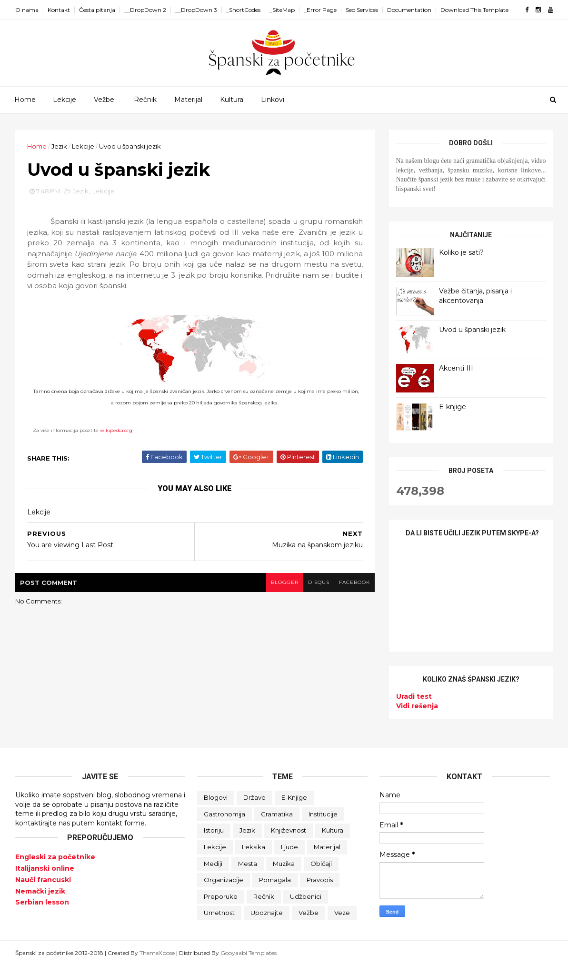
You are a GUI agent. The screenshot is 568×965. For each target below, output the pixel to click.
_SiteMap (282, 9)
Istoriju (214, 830)
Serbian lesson (42, 902)
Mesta (247, 863)
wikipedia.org (116, 430)
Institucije (323, 814)
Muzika (284, 863)
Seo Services (362, 9)
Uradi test (414, 696)
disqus (318, 582)
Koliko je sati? (461, 252)
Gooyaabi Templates (248, 952)
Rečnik (145, 99)
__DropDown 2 (145, 9)
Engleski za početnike (55, 857)
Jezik (59, 146)
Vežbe (104, 99)
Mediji (213, 863)
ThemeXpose (157, 952)
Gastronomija (224, 814)
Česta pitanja (97, 9)
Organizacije (223, 880)
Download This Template (474, 9)
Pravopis (320, 880)
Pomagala (275, 880)
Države (254, 797)
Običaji (321, 863)
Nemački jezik (40, 891)
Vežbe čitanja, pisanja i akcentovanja (475, 296)
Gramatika (277, 814)
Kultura (231, 99)
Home (25, 99)
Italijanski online (44, 868)
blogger (285, 582)
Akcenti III (456, 368)
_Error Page (320, 9)
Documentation (409, 9)
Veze (342, 912)
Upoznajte (266, 912)
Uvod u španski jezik (472, 329)
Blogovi (216, 797)
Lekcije (64, 99)
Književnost (288, 830)
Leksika (253, 847)
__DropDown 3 (196, 9)
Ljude (289, 847)
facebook (354, 582)
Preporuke (221, 896)
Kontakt (59, 9)
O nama (27, 9)
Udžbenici (305, 896)
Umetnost (219, 912)
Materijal (188, 99)
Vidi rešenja (417, 706)
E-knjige (452, 406)
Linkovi (272, 99)
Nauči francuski (43, 879)
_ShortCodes (243, 9)
